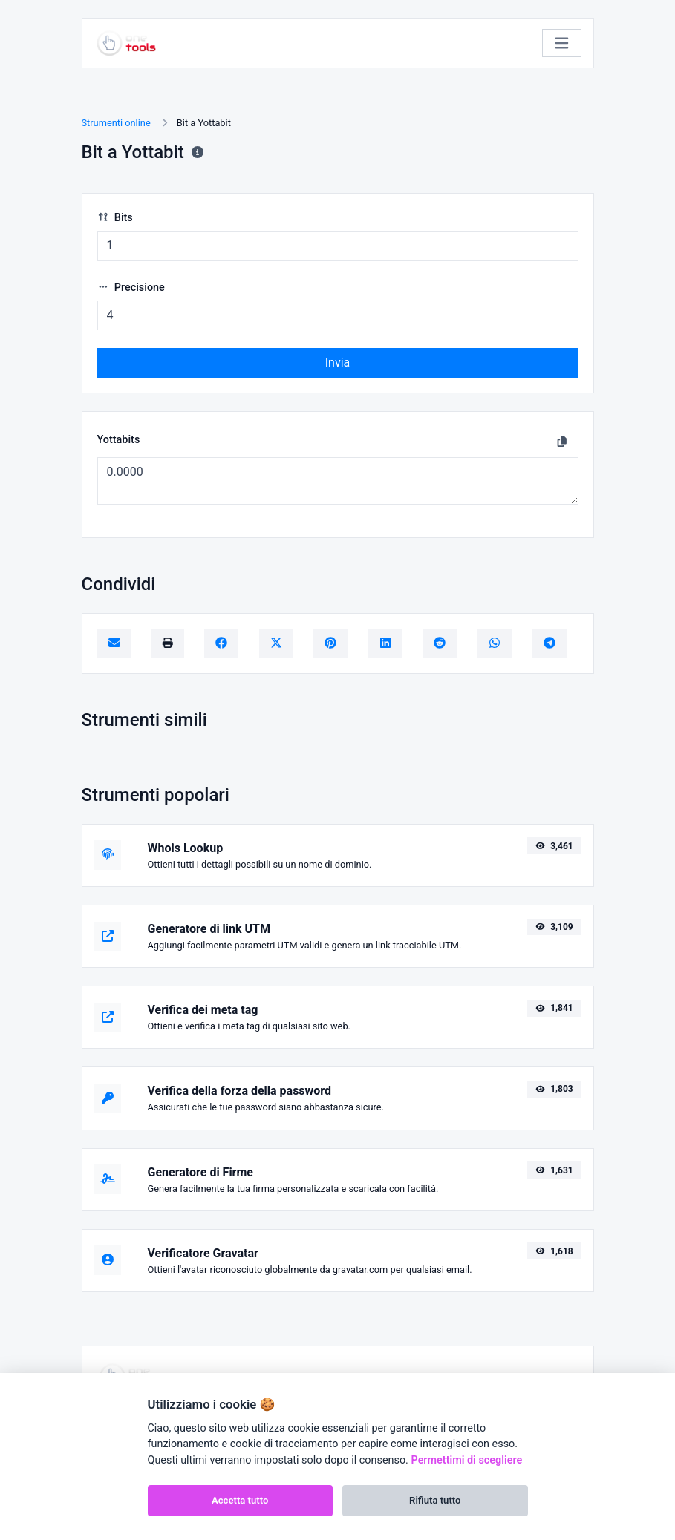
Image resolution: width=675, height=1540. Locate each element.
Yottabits (118, 439)
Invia (337, 362)
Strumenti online (116, 122)
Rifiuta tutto (434, 1500)
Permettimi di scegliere (466, 1460)
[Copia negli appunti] (562, 441)
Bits (115, 218)
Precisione (131, 287)
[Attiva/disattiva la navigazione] (561, 43)
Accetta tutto (240, 1500)
